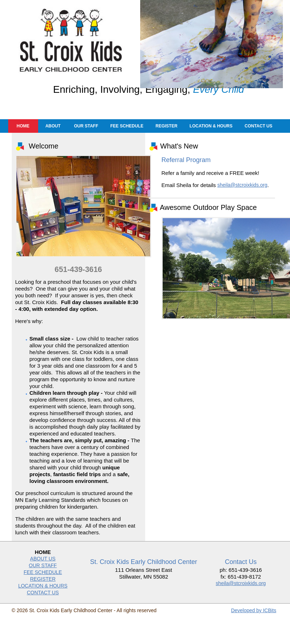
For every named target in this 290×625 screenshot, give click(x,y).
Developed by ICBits (253, 616)
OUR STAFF (43, 571)
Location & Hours (210, 131)
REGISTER (43, 585)
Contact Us (259, 131)
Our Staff (86, 131)
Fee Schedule (126, 131)
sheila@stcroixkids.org (242, 190)
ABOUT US (42, 564)
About (53, 131)
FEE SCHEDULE (43, 578)
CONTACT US (43, 598)
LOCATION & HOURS (42, 591)
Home (23, 131)
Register (166, 131)
